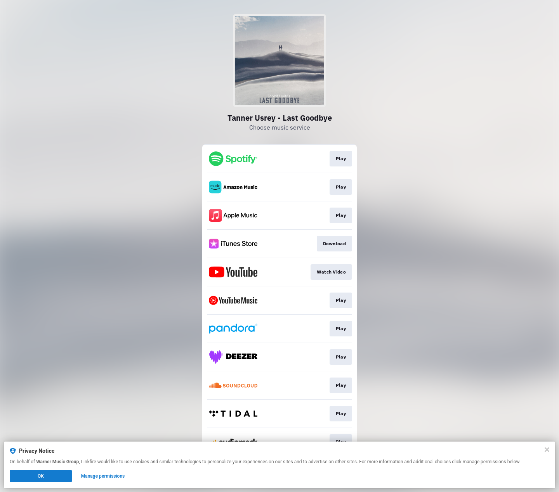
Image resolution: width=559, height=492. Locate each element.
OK (41, 476)
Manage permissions (103, 476)
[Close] (547, 449)
